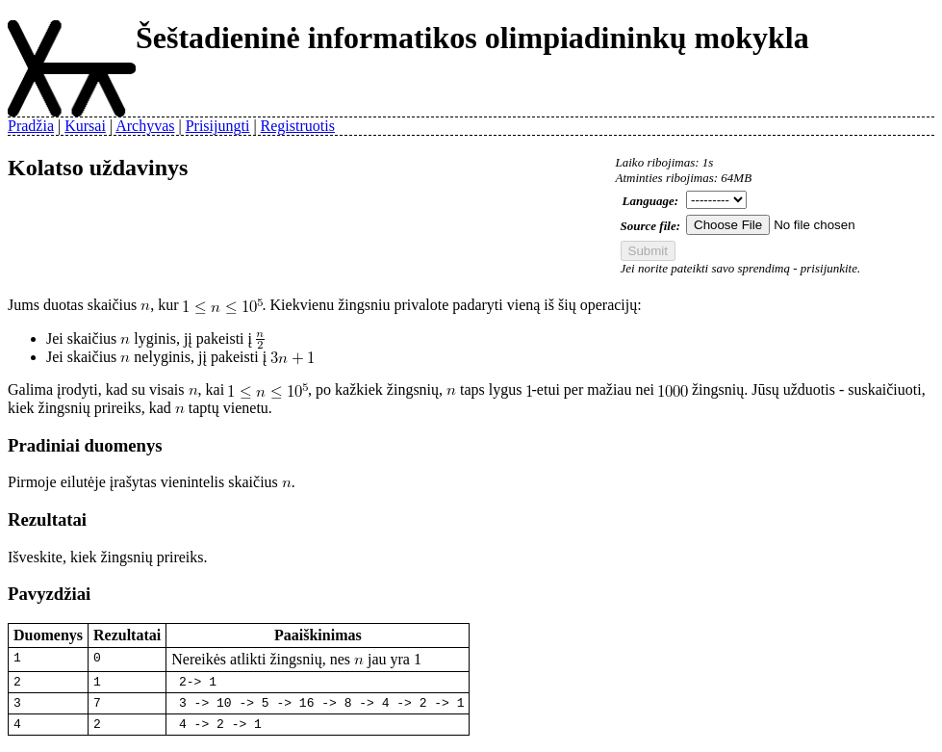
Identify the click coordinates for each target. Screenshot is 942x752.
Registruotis (298, 125)
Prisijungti (218, 125)
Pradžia (31, 125)
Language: (651, 201)
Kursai (85, 125)
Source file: (650, 226)
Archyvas (144, 125)
